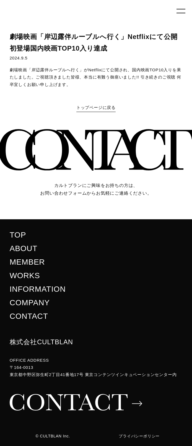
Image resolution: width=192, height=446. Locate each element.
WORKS (25, 275)
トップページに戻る (96, 107)
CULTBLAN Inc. (55, 436)
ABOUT (23, 248)
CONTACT (29, 316)
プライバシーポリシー (139, 436)
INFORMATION (38, 289)
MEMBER (27, 262)
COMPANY (30, 302)
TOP (18, 235)
